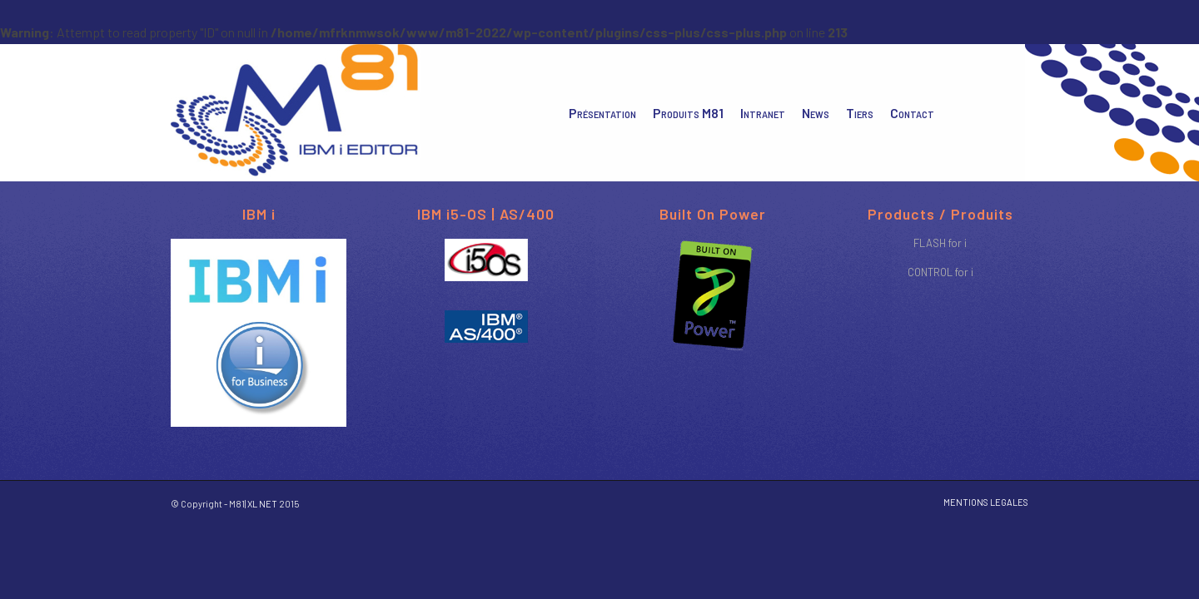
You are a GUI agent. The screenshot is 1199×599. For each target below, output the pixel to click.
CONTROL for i (940, 272)
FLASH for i (940, 243)
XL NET (262, 503)
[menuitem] (602, 112)
